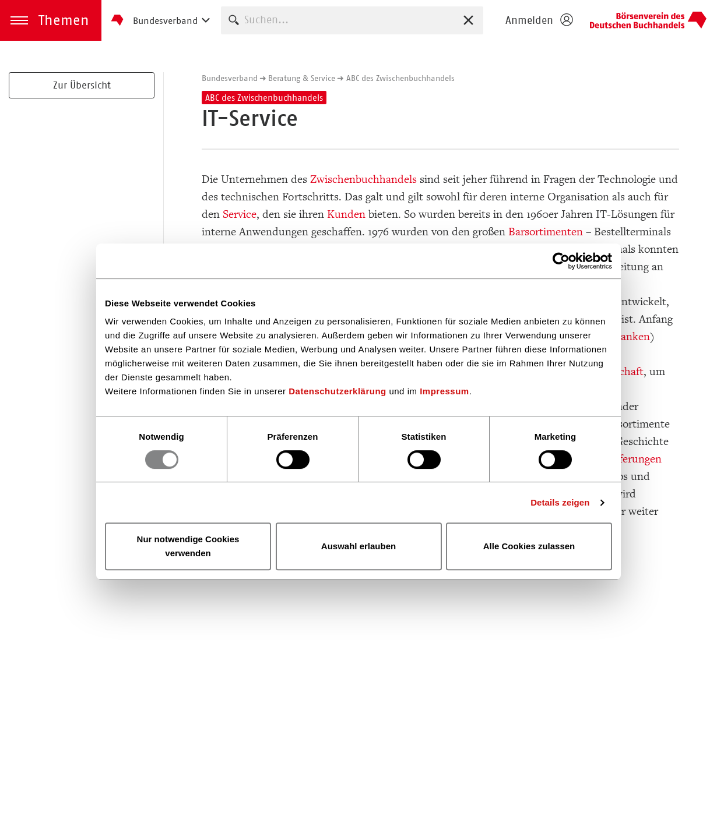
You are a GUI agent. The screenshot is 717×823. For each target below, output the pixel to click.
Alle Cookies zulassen (529, 546)
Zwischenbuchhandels (363, 179)
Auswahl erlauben (358, 546)
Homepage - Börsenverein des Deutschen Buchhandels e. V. (648, 20)
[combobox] (352, 20)
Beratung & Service (301, 78)
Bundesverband (230, 78)
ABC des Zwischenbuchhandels (400, 78)
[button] (50, 20)
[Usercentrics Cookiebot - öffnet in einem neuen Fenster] (561, 261)
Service (239, 214)
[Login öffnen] (538, 20)
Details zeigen (559, 502)
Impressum (444, 391)
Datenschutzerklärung (337, 391)
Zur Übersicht (82, 85)
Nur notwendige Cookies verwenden (188, 546)
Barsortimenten (545, 232)
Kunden (346, 214)
